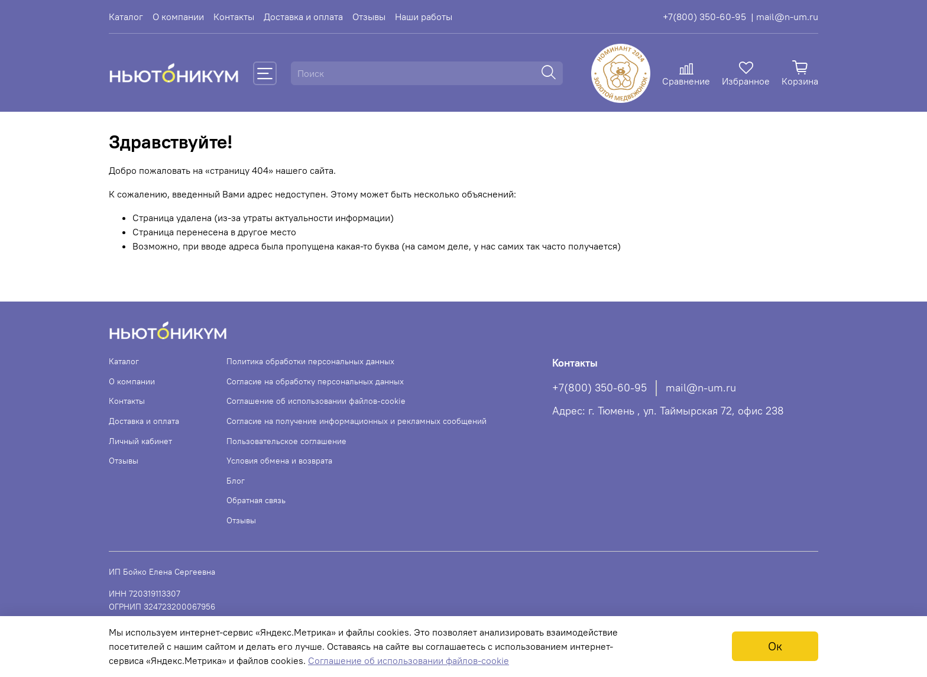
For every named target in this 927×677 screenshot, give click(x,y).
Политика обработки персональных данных (310, 361)
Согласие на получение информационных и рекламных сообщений (356, 421)
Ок (775, 646)
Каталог (126, 16)
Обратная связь (256, 500)
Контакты (233, 16)
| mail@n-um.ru (784, 16)
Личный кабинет (140, 441)
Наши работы (423, 16)
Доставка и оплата (303, 16)
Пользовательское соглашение (286, 441)
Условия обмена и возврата (279, 460)
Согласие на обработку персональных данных (315, 381)
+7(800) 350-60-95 (704, 16)
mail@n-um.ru (701, 387)
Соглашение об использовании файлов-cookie (316, 401)
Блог (235, 480)
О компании (178, 16)
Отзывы (368, 16)
